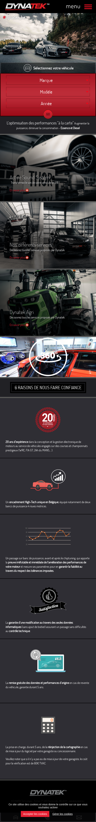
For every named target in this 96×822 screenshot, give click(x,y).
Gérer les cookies (62, 813)
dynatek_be (14, 17)
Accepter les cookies (35, 813)
